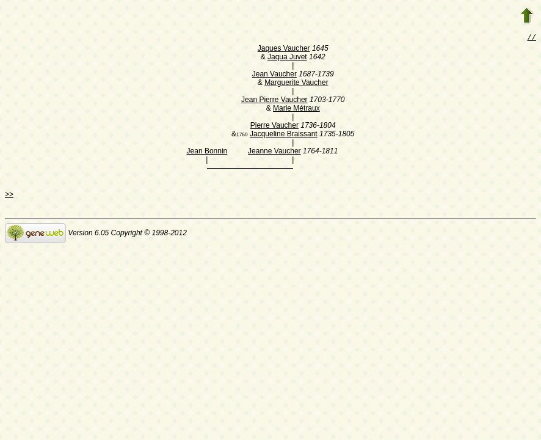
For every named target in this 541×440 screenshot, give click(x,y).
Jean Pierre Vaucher (274, 101)
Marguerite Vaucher (296, 83)
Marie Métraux (296, 109)
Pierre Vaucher (274, 126)
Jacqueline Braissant (284, 135)
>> (9, 195)
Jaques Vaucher (284, 49)
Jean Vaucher (274, 75)
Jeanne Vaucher (274, 152)
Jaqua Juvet (287, 58)
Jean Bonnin (207, 152)
